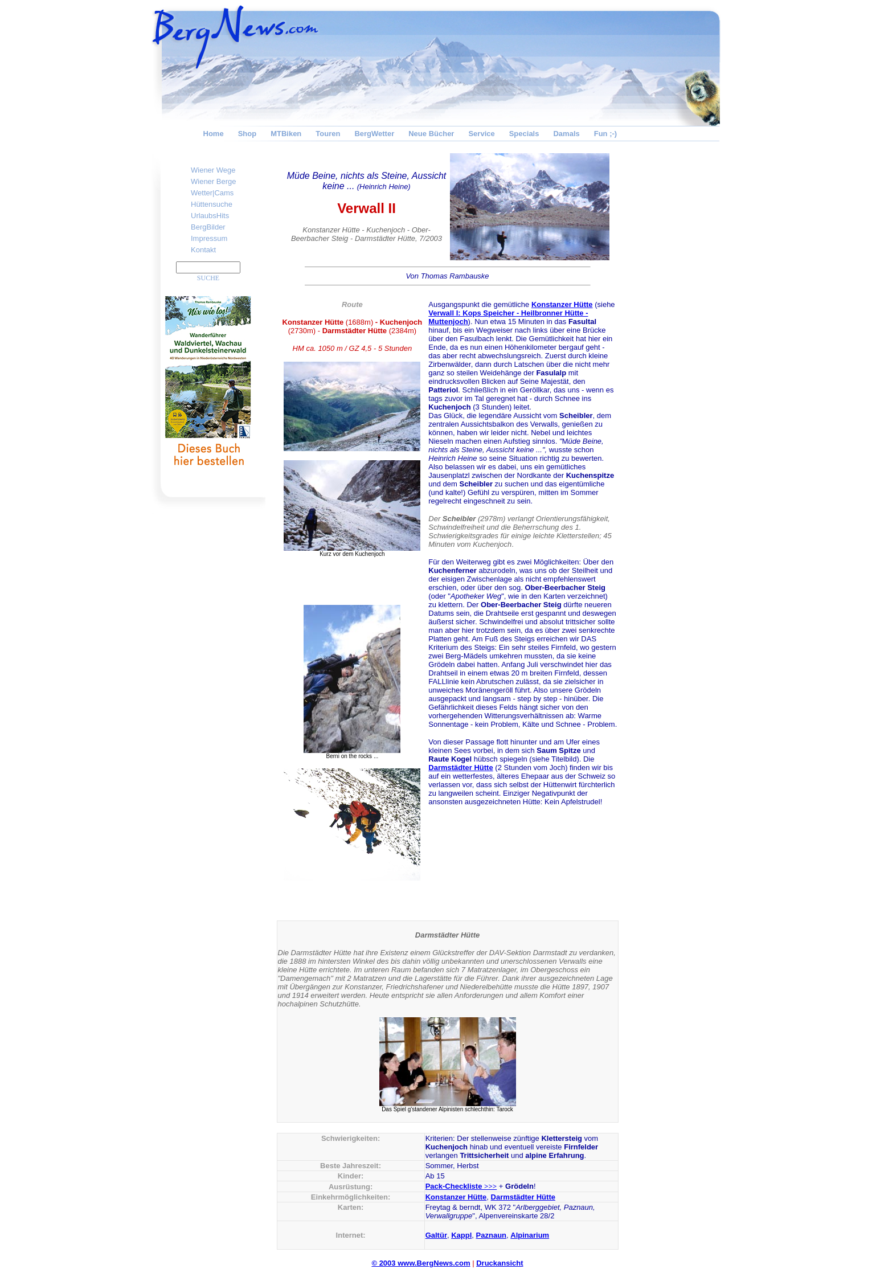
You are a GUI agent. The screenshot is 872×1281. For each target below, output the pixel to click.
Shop (247, 133)
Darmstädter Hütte (460, 767)
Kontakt (203, 249)
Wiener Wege (213, 170)
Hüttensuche (211, 204)
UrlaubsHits (210, 215)
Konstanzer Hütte (562, 304)
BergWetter (374, 133)
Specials (524, 133)
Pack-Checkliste (461, 1186)
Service (481, 133)
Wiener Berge (213, 181)
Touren (328, 133)
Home (213, 133)
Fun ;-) (605, 133)
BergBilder (208, 227)
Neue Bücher (431, 133)
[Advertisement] (675, 322)
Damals (566, 133)
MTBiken (286, 133)
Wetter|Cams (212, 193)
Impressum (209, 238)
